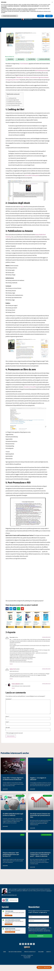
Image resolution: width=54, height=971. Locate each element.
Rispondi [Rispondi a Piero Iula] (11, 663)
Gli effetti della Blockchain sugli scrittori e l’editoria (13, 814)
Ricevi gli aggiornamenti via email (14, 732)
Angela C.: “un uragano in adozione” (38, 778)
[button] (7, 608)
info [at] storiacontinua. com (10, 895)
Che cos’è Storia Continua (15, 951)
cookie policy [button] (4, 7)
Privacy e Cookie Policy (30, 951)
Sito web (8, 727)
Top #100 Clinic (9, 911)
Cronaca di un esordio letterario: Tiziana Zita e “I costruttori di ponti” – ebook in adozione (40, 854)
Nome (7, 716)
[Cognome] (38, 920)
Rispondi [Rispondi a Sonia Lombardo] (13, 688)
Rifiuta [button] (40, 15)
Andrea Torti (13, 669)
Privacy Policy (31, 932)
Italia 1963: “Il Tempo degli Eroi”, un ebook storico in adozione (13, 778)
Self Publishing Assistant (41, 70)
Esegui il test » (8, 915)
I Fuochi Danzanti (23, 63)
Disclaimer (40, 951)
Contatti (48, 951)
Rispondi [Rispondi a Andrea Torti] (11, 678)
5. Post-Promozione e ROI (13, 105)
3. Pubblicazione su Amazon (13, 101)
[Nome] (38, 917)
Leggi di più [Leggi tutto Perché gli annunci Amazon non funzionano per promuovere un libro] (32, 828)
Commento (9, 699)
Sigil (22, 206)
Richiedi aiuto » (8, 924)
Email (7, 721)
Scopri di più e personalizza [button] (9, 15)
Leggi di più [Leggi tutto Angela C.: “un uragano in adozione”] (32, 789)
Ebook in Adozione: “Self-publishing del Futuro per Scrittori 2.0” (11, 854)
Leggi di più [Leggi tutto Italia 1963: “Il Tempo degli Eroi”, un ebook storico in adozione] (5, 789)
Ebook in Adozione (10, 928)
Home (4, 951)
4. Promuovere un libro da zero (14, 103)
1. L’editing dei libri (11, 98)
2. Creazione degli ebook (13, 100)
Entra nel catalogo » (10, 931)
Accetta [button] (49, 15)
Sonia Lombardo (15, 683)
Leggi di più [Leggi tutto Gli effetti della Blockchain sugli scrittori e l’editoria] (5, 826)
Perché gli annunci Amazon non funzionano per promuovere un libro (40, 815)
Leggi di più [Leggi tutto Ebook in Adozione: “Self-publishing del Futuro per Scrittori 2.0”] (5, 865)
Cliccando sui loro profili (30, 387)
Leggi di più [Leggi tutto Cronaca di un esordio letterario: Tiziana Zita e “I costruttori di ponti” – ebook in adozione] (32, 867)
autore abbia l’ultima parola (32, 175)
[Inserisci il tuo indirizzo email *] (38, 925)
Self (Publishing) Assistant (12, 920)
